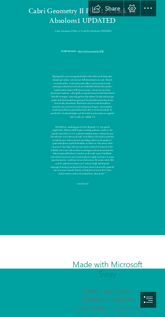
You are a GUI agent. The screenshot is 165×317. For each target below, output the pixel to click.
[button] (106, 8)
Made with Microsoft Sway (108, 269)
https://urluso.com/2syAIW (90, 51)
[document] (82, 158)
